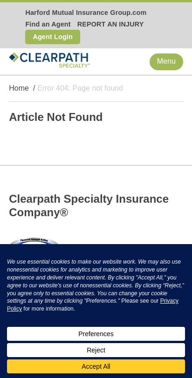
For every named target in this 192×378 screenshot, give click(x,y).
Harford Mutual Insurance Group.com (85, 12)
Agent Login (53, 36)
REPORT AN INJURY (110, 24)
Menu (166, 61)
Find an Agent (47, 24)
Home (19, 88)
